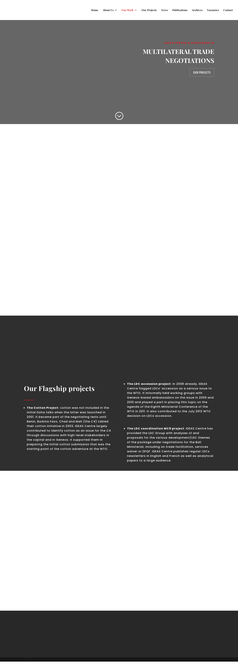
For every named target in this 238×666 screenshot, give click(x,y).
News (164, 10)
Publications (179, 10)
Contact (228, 10)
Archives (197, 10)
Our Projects (149, 10)
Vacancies (213, 10)
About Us (108, 10)
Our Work (128, 10)
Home (94, 10)
